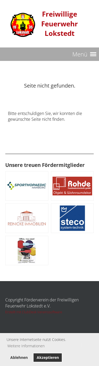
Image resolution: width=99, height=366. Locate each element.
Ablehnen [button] (19, 357)
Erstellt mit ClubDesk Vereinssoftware (33, 312)
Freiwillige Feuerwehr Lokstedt (59, 23)
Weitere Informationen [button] (26, 345)
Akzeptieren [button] (48, 357)
